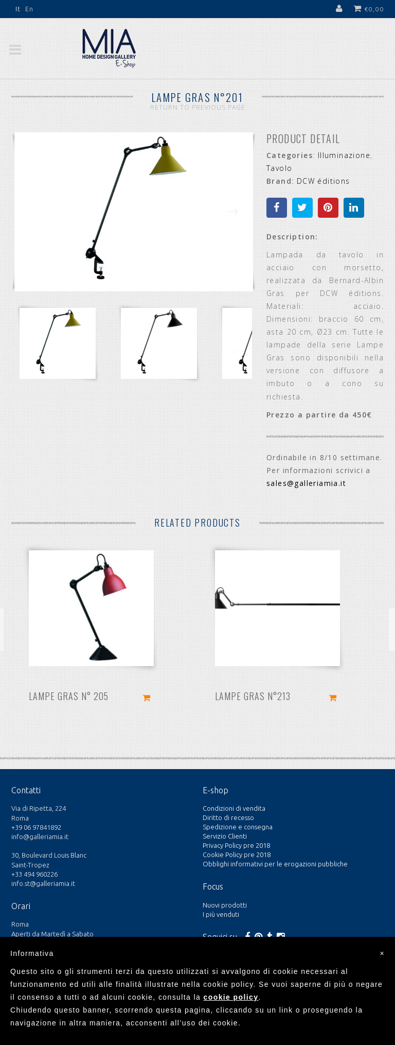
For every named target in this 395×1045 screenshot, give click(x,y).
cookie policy (231, 997)
